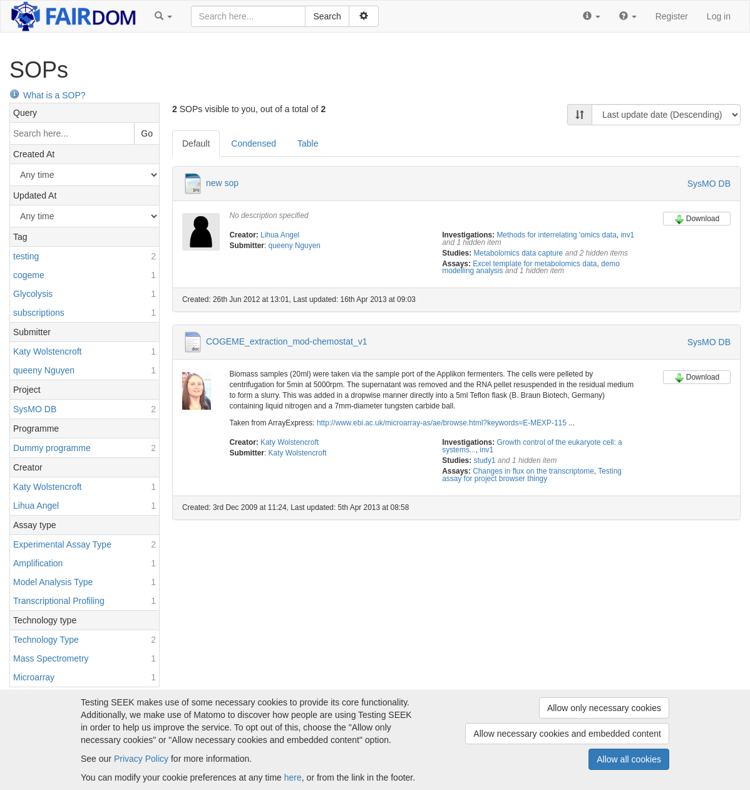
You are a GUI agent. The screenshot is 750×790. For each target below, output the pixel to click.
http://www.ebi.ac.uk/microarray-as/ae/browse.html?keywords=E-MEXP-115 (442, 422)
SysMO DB (709, 184)
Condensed (253, 143)
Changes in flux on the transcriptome (533, 471)
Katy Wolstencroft (289, 442)
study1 (484, 460)
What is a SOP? (47, 95)
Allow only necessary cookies (604, 708)
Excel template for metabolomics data (535, 263)
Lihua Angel (279, 235)
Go (147, 133)
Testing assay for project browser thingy (532, 475)
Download (696, 219)
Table (307, 143)
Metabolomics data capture (518, 253)
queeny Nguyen (295, 245)
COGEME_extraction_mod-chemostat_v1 (286, 341)
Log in (719, 16)
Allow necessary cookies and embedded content (567, 734)
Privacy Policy (141, 759)
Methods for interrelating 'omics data (556, 235)
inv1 (627, 235)
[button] (163, 16)
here (293, 777)
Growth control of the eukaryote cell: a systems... (532, 446)
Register (671, 16)
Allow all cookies (629, 759)
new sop (222, 183)
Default (196, 143)
